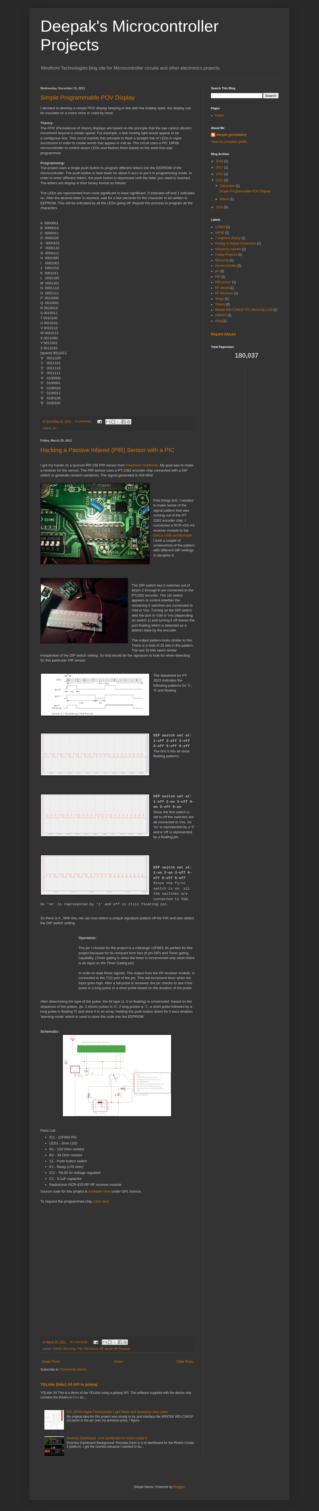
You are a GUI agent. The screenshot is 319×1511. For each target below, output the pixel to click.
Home (118, 1362)
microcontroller (225, 266)
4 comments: (84, 421)
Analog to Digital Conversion (235, 243)
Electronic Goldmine (142, 465)
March (225, 199)
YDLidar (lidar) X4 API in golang (68, 1384)
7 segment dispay (227, 238)
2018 (220, 161)
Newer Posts (51, 1362)
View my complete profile (229, 142)
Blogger (178, 1487)
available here (99, 1191)
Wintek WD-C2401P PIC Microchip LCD (244, 310)
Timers (220, 304)
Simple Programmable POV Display (87, 97)
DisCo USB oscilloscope (172, 535)
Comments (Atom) (73, 1369)
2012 (220, 174)
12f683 (57, 1348)
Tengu (219, 299)
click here (101, 1201)
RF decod (106, 1348)
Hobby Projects (226, 254)
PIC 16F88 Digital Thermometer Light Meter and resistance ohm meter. (118, 1412)
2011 (220, 180)
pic (55, 428)
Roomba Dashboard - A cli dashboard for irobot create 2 (107, 1438)
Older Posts (184, 1362)
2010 (220, 207)
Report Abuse (223, 334)
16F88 (219, 233)
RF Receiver (122, 1348)
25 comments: (79, 1342)
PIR (79, 1348)
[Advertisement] (270, 449)
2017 (220, 167)
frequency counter (228, 249)
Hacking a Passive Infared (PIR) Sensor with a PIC (107, 450)
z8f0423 (221, 315)
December (228, 186)
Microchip (69, 1348)
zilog (218, 321)
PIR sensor (91, 1348)
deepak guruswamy (231, 135)
